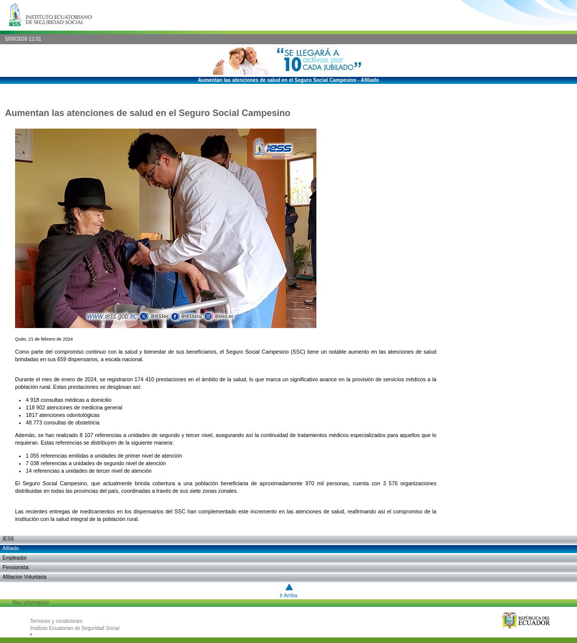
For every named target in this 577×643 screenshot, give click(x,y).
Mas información (31, 602)
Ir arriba (288, 595)
